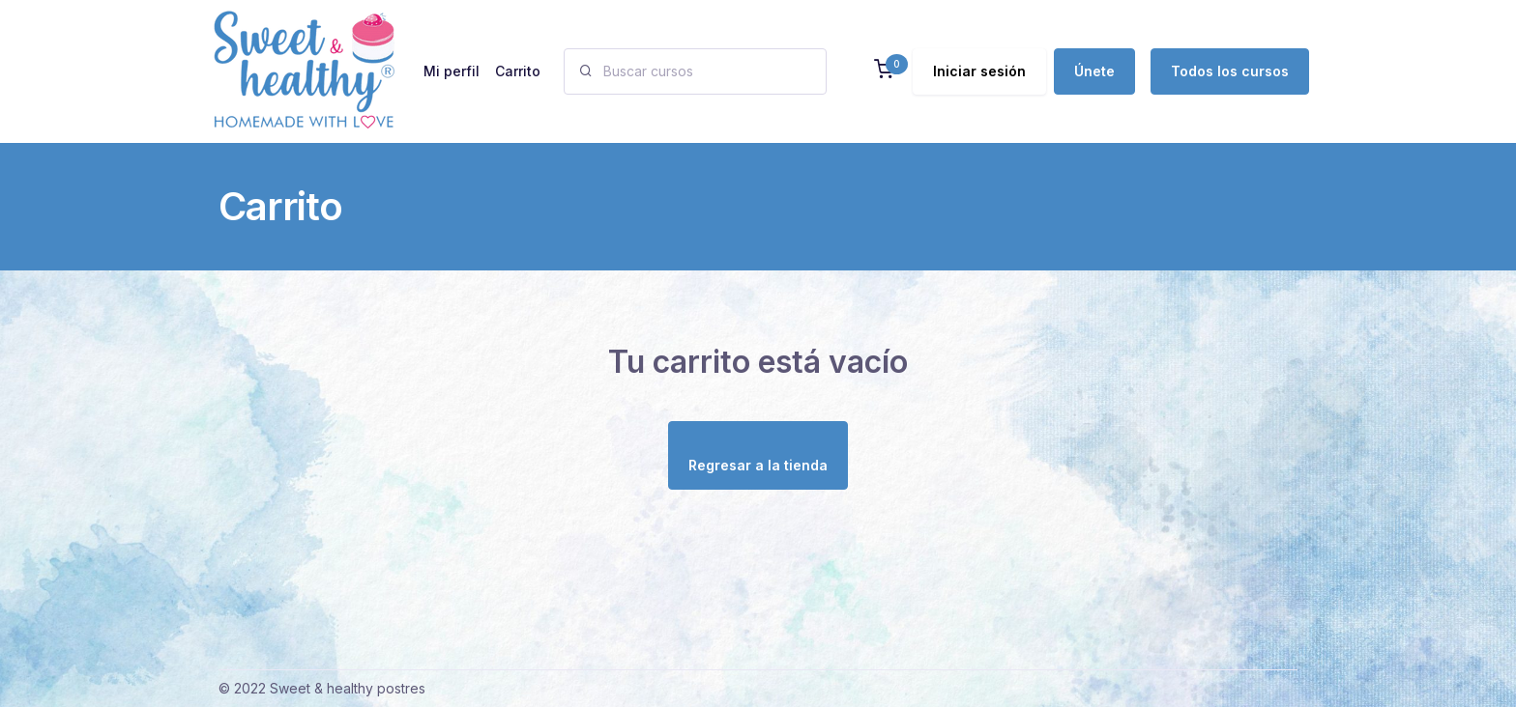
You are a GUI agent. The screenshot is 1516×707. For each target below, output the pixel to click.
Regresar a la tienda (758, 465)
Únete (1094, 71)
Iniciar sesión (979, 71)
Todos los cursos (1230, 71)
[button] (883, 71)
